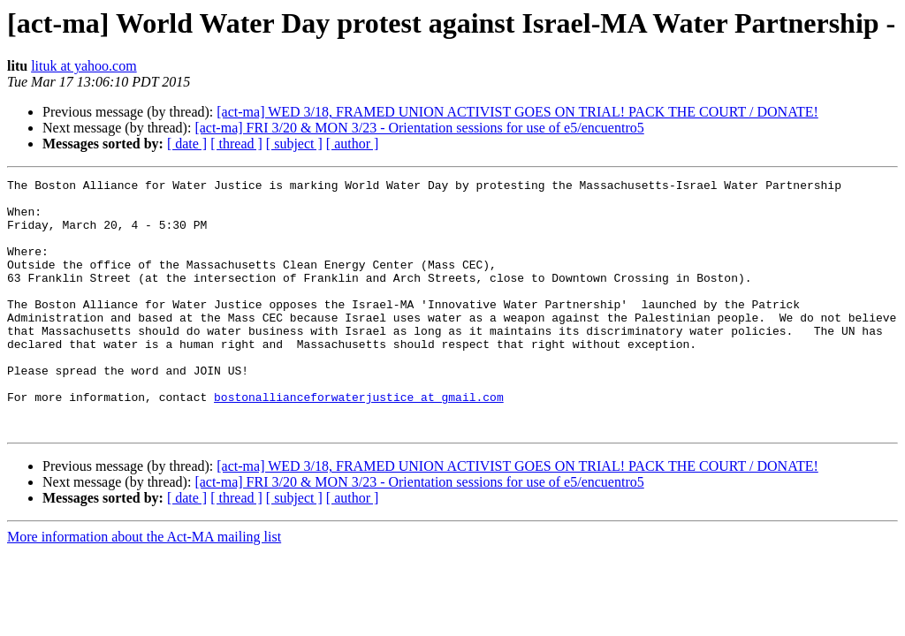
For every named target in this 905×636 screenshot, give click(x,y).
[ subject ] (294, 143)
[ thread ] (236, 143)
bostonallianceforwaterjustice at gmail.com (359, 442)
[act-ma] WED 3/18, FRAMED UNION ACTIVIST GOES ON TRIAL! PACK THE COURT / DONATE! (517, 111)
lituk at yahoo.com (84, 65)
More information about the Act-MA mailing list (144, 586)
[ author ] (352, 143)
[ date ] (187, 143)
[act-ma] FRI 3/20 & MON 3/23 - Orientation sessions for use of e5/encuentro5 (418, 127)
